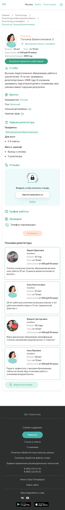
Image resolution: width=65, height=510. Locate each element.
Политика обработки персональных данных (32, 452)
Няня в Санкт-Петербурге (32, 479)
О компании (32, 447)
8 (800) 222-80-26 (32, 472)
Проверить (32, 233)
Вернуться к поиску (20, 385)
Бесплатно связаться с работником (26, 61)
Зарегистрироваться (32, 195)
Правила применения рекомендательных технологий (32, 463)
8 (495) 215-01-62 (32, 469)
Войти (38, 4)
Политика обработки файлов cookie (32, 458)
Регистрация (49, 4)
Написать (32, 435)
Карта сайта (32, 485)
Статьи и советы (32, 442)
